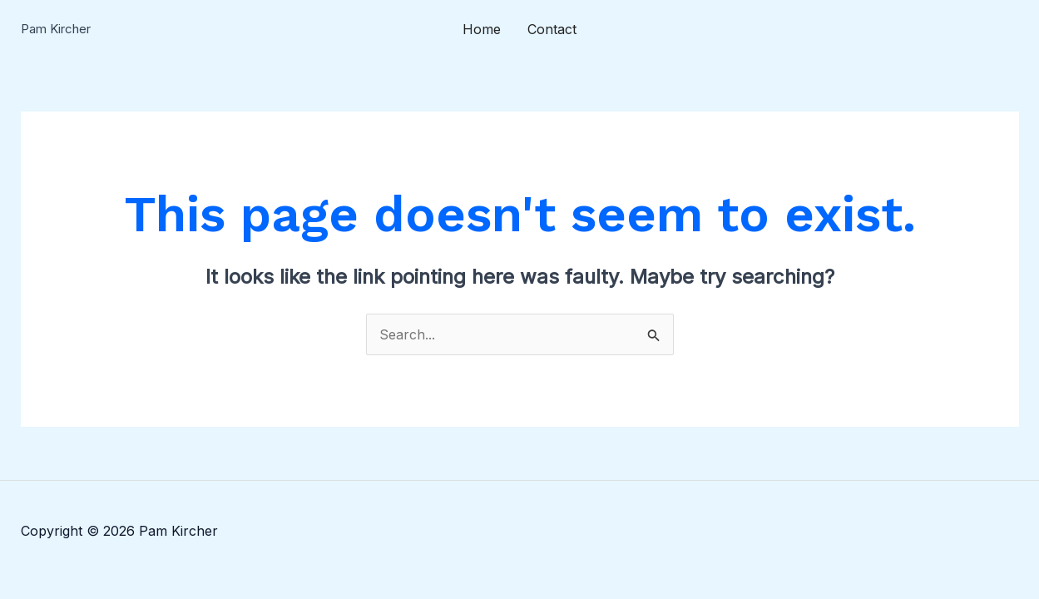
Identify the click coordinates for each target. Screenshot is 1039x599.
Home (482, 29)
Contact (551, 29)
